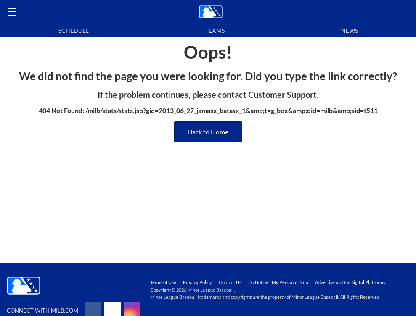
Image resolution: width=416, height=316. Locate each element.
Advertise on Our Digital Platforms (350, 282)
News (349, 30)
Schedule (73, 30)
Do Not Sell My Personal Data (278, 282)
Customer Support (282, 95)
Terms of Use (163, 282)
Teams (215, 30)
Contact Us (230, 282)
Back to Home (208, 132)
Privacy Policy (197, 282)
